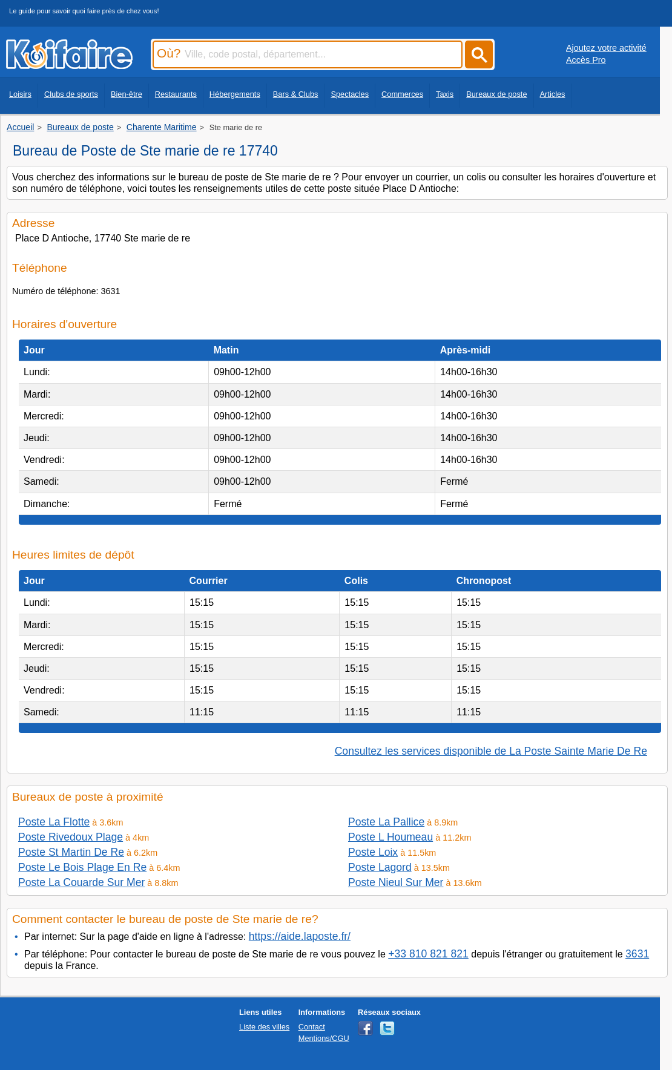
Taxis (444, 94)
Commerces (402, 94)
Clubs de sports (71, 94)
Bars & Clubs (295, 94)
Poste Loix (373, 852)
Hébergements (234, 94)
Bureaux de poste (496, 94)
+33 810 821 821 (428, 954)
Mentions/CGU (323, 1038)
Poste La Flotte (54, 822)
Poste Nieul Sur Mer (395, 882)
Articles (552, 94)
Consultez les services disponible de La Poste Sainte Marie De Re (491, 751)
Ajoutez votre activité (606, 48)
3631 (637, 954)
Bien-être (126, 94)
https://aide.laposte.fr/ (300, 936)
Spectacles (350, 94)
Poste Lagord (380, 867)
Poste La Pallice (386, 822)
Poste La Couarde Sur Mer (81, 882)
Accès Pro (586, 60)
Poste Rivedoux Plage (70, 837)
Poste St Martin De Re (71, 852)
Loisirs (20, 94)
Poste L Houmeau (390, 837)
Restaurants (176, 94)
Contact (311, 1026)
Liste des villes (264, 1026)
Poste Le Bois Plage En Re (82, 867)
